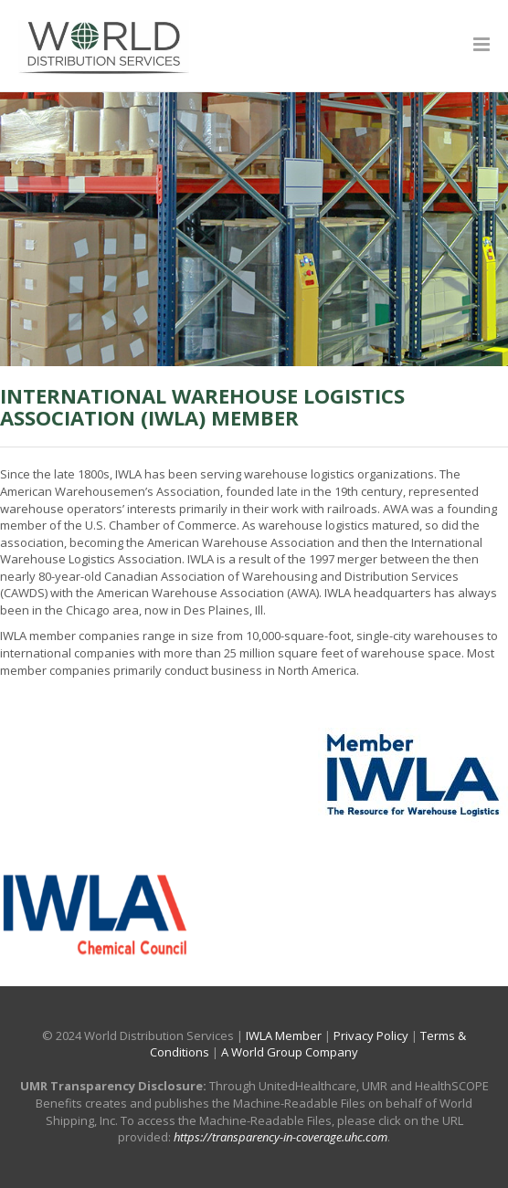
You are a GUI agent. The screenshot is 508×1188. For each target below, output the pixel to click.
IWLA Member (284, 1035)
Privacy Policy (370, 1035)
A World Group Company (289, 1052)
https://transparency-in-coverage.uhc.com (280, 1137)
